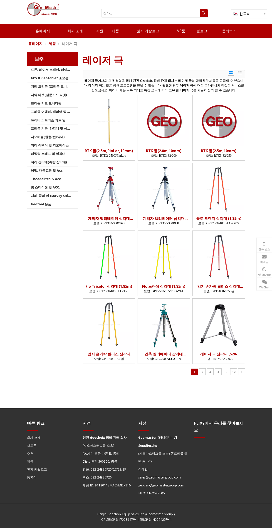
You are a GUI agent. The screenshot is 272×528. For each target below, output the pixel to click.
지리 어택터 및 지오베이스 (50, 145)
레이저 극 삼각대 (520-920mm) (218, 354)
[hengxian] (32, 430)
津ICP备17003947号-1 (123, 519)
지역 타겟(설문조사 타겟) (49, 95)
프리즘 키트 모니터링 (46, 103)
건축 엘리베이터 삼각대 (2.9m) (164, 354)
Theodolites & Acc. (46, 179)
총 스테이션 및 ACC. (45, 187)
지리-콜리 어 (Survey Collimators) (54, 195)
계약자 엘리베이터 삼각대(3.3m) (109, 218)
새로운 (32, 445)
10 (233, 371)
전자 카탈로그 (37, 469)
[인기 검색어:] (204, 13)
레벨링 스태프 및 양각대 (48, 153)
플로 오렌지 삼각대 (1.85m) (218, 218)
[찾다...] (150, 13)
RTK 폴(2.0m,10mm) (163, 151)
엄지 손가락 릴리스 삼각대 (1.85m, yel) (109, 354)
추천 (30, 453)
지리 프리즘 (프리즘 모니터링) (52, 86)
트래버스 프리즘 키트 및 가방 (52, 120)
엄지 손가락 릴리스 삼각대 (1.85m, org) (218, 286)
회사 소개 (34, 437)
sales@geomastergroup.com (159, 477)
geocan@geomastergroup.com (161, 485)
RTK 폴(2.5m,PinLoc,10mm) (109, 151)
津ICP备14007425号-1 (156, 519)
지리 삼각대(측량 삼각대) (49, 162)
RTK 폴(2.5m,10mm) (218, 151)
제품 (30, 461)
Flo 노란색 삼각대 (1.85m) (163, 286)
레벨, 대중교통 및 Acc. (47, 170)
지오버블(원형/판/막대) (48, 137)
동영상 (32, 477)
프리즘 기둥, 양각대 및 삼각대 (52, 128)
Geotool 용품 (41, 204)
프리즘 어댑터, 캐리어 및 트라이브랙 (54, 111)
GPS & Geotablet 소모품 (49, 78)
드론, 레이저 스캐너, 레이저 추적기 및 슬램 (54, 69)
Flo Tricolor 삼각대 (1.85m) (109, 286)
